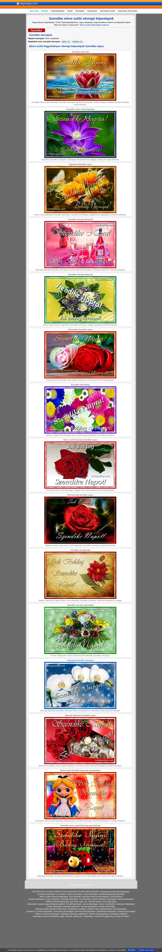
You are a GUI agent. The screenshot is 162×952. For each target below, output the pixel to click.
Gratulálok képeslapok (69, 899)
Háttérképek (88, 916)
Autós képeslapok (90, 894)
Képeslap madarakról (71, 906)
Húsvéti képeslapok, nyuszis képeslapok (82, 904)
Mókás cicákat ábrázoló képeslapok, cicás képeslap (60, 897)
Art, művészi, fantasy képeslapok (69, 894)
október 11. (77, 42)
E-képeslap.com (86, 885)
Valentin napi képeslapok (99, 914)
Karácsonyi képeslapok (125, 904)
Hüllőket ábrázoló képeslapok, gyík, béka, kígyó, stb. (66, 902)
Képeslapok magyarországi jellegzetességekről (46, 904)
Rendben (132, 950)
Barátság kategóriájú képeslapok (112, 894)
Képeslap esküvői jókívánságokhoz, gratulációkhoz (102, 897)
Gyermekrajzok (85, 899)
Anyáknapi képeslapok (46, 894)
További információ (146, 950)
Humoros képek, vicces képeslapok (102, 902)
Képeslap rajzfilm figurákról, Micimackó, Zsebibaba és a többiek (60, 909)
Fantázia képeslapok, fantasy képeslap (43, 899)
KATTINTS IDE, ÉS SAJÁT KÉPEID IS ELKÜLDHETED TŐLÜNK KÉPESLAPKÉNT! (66, 892)
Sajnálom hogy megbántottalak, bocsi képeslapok (107, 909)
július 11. (66, 42)
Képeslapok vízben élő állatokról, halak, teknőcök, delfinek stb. (58, 916)
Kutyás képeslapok (54, 906)
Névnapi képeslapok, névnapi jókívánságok (98, 906)
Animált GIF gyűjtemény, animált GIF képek (111, 916)
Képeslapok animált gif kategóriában (115, 892)
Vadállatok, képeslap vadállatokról (74, 914)
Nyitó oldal (33, 11)
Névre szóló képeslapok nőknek (94, 25)
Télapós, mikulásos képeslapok (47, 914)
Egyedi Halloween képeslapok (104, 899)
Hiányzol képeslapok (125, 899)
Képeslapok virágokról (118, 914)
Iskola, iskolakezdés (107, 904)
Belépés (44, 11)
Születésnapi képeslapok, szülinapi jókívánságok (115, 911)
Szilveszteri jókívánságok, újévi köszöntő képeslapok (74, 911)
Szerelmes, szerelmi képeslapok (39, 911)
